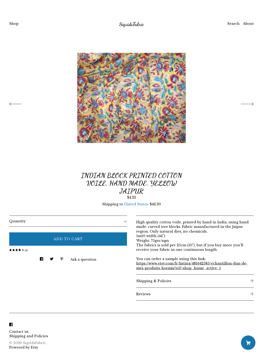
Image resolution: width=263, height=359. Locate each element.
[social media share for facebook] (41, 258)
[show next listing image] (243, 103)
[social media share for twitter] (51, 258)
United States (136, 204)
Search (233, 24)
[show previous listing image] (19, 103)
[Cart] (248, 342)
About (248, 24)
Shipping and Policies (28, 336)
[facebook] (11, 325)
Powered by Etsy (23, 347)
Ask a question (83, 259)
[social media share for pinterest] (61, 258)
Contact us (19, 331)
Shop (13, 24)
